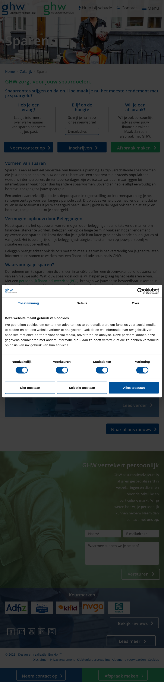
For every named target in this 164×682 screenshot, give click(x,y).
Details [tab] (82, 303)
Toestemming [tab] (28, 303)
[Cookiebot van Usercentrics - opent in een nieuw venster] (140, 291)
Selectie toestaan (82, 387)
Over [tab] (135, 303)
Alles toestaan (134, 387)
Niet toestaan (30, 387)
